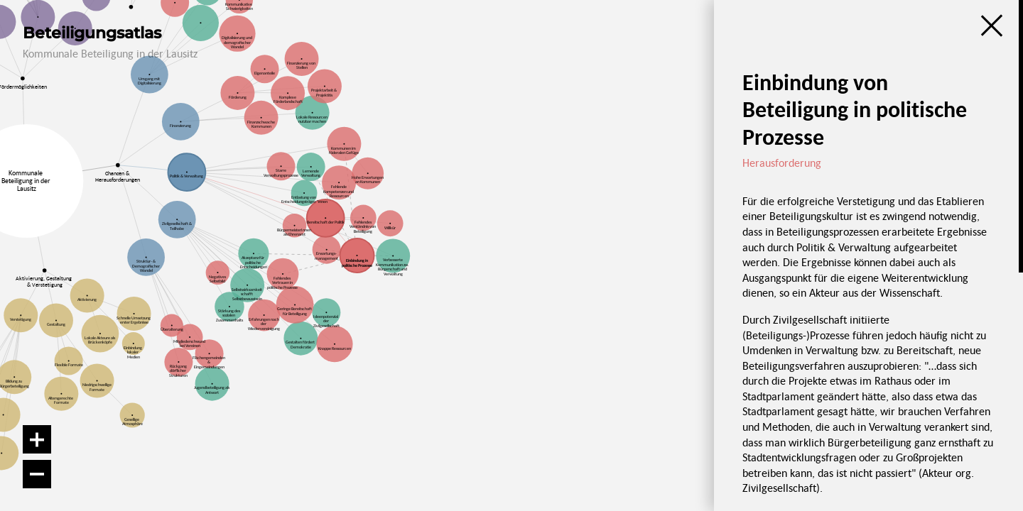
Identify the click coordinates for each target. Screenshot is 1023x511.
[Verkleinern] (37, 474)
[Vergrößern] (37, 439)
